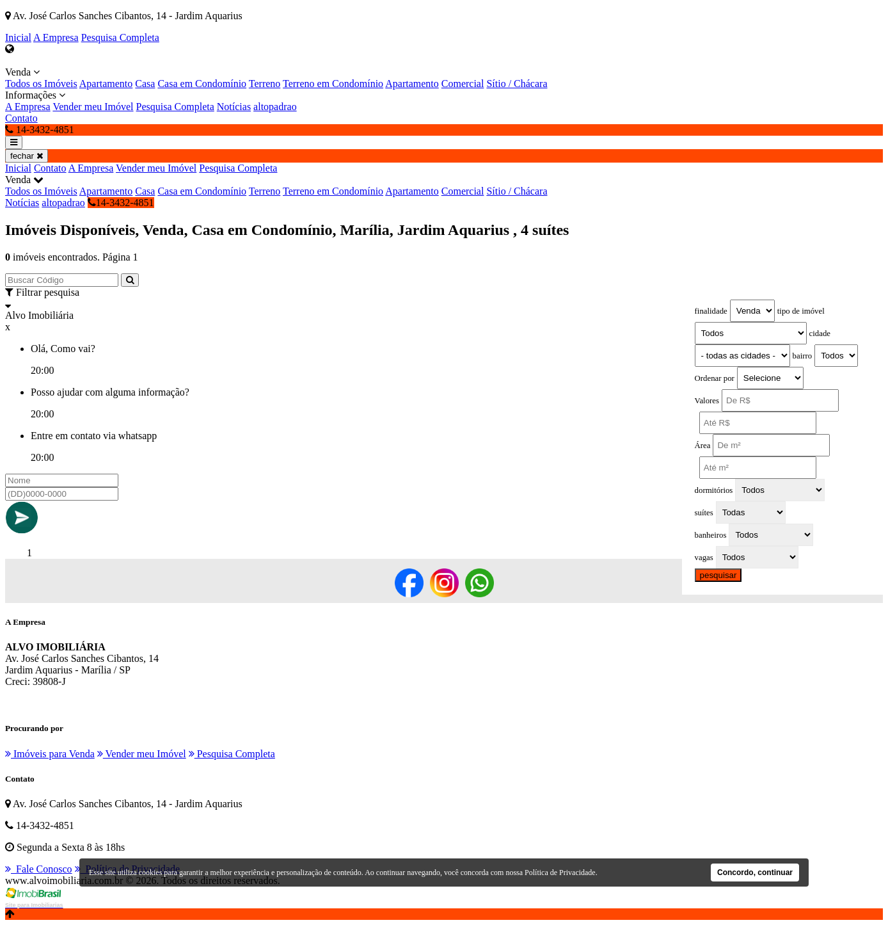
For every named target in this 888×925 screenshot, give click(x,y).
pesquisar (718, 575)
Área (703, 445)
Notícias (234, 106)
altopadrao (275, 106)
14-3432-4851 (121, 202)
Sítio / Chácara (516, 83)
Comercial (462, 83)
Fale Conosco (38, 869)
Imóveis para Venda (50, 753)
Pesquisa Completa (120, 37)
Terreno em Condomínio (333, 83)
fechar (26, 156)
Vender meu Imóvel (92, 106)
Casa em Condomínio (201, 83)
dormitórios (714, 490)
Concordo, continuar (755, 872)
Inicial (18, 37)
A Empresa (56, 37)
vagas (704, 557)
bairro (803, 355)
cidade (819, 333)
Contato (21, 118)
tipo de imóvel (801, 311)
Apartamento (106, 83)
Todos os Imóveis (41, 83)
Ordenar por (714, 378)
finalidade (711, 311)
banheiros (711, 535)
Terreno (265, 83)
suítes (704, 512)
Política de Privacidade (560, 872)
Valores (707, 400)
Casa (145, 83)
